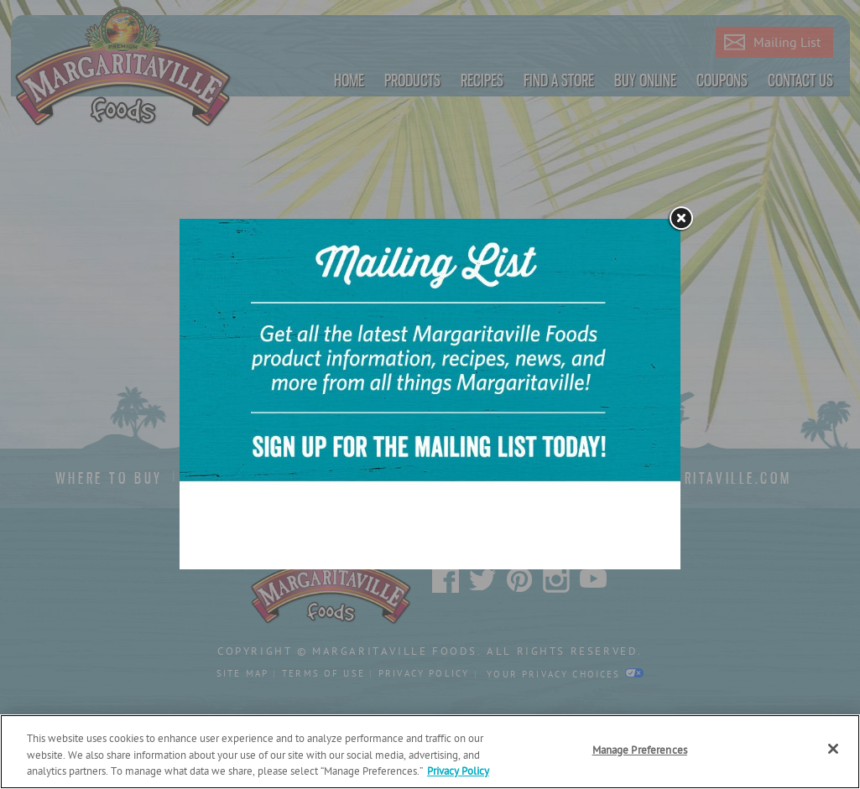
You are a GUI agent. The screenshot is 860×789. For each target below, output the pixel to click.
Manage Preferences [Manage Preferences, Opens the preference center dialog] (639, 751)
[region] (430, 751)
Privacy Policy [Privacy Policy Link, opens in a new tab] (458, 772)
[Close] (833, 748)
